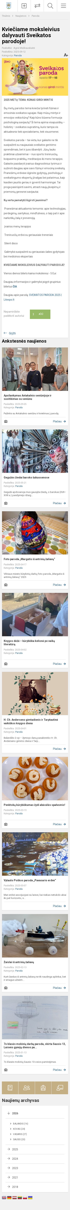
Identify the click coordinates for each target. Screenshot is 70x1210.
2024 (15, 1158)
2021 (15, 1177)
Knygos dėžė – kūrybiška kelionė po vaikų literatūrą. (29, 642)
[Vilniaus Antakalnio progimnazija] (9, 5)
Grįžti (12, 333)
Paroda (35, 15)
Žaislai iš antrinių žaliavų (19, 962)
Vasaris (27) (20, 1134)
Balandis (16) (20, 1123)
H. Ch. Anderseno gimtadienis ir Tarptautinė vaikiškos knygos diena (31, 721)
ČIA (15, 286)
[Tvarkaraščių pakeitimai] (37, 6)
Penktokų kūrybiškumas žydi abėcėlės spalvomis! (34, 804)
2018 (15, 1186)
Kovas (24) (19, 1129)
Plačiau (57, 421)
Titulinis (6, 15)
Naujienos (21, 15)
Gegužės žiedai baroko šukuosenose (26, 477)
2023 (15, 1168)
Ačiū (38, 314)
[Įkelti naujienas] (24, 6)
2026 (15, 1113)
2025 (15, 1149)
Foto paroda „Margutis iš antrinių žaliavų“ (29, 559)
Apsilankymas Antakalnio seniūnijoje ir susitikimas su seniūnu (28, 397)
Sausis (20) (19, 1139)
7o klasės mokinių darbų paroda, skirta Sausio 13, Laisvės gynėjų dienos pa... (35, 1045)
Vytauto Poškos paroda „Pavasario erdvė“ (30, 880)
